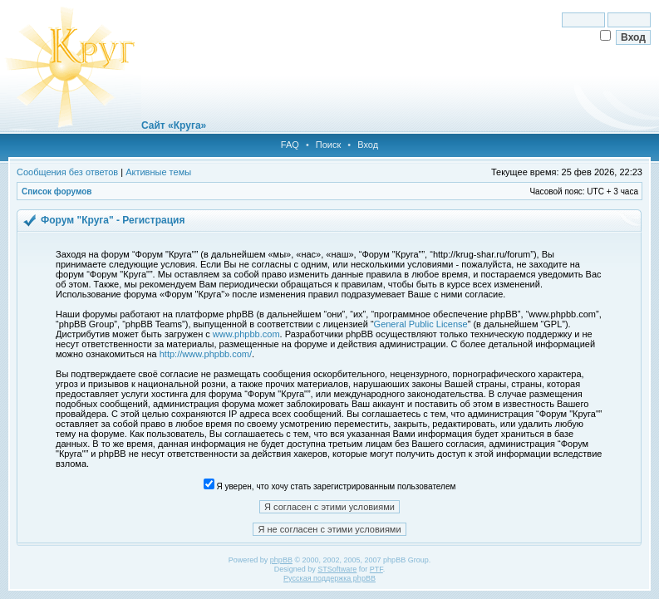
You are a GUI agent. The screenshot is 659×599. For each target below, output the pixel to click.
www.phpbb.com (246, 334)
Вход (367, 145)
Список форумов (57, 191)
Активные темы (158, 172)
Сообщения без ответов (67, 172)
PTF (376, 569)
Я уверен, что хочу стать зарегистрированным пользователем (330, 486)
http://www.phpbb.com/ (206, 354)
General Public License (421, 324)
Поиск (328, 145)
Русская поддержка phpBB (329, 578)
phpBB (281, 560)
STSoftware (337, 569)
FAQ (290, 145)
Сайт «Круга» (173, 125)
